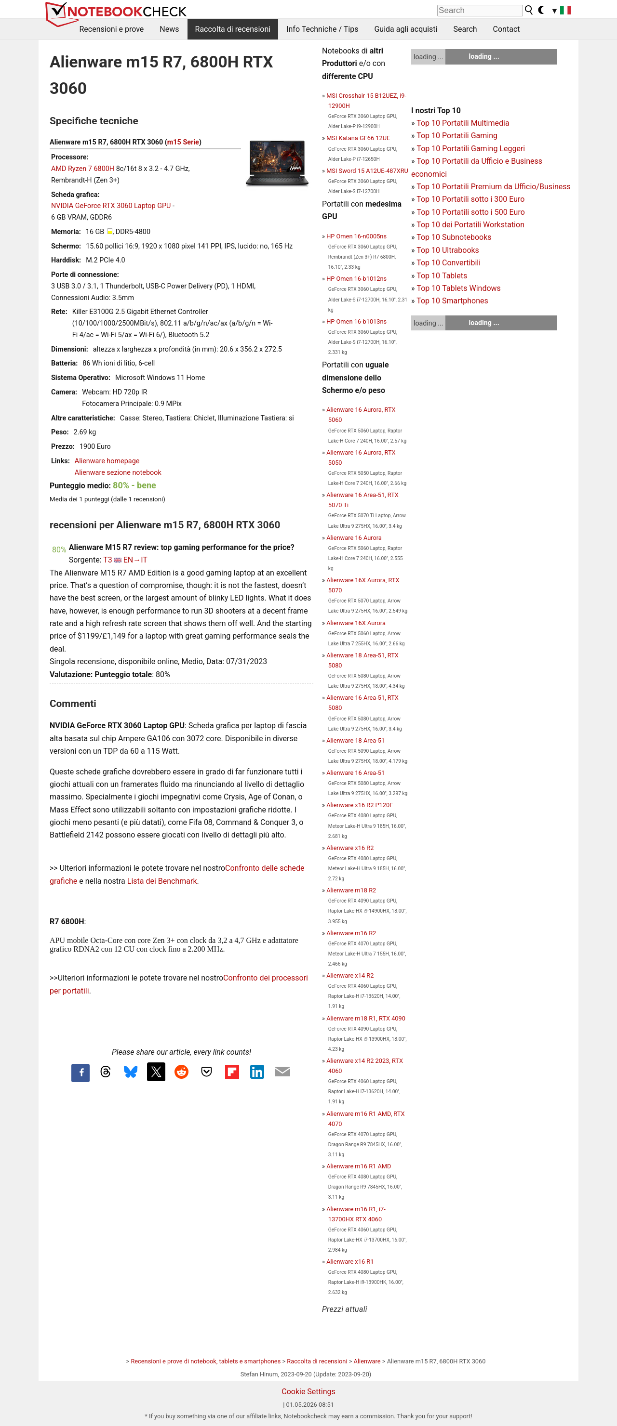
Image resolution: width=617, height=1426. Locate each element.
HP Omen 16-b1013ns (356, 321)
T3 (107, 559)
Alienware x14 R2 (350, 975)
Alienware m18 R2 (351, 890)
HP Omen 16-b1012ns (356, 278)
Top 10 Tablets (441, 275)
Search (465, 29)
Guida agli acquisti (405, 29)
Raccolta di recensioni (233, 29)
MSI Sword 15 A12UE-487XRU (367, 170)
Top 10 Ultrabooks (447, 250)
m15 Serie (183, 142)
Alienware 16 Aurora (354, 537)
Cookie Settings (308, 1391)
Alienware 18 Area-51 (355, 740)
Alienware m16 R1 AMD (358, 1166)
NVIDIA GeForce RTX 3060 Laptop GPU (111, 206)
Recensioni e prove (112, 29)
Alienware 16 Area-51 (355, 772)
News (169, 29)
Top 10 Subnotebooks (453, 237)
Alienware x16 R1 (350, 1261)
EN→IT (135, 559)
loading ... (428, 57)
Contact (506, 29)
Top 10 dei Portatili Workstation (470, 224)
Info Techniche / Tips (322, 29)
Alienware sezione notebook (118, 473)
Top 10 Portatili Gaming (456, 135)
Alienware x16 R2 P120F (359, 805)
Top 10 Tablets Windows (458, 288)
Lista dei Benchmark (162, 881)
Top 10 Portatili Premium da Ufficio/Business (493, 186)
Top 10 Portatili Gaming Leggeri (470, 148)
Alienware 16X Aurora (356, 623)
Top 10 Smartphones (452, 300)
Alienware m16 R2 (351, 933)
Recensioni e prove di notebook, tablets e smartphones (206, 1361)
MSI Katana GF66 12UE (358, 138)
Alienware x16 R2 (350, 847)
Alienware (367, 1361)
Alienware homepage (107, 461)
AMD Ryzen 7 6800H (82, 169)
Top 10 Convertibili (448, 262)
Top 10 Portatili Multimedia (462, 123)
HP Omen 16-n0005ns (356, 236)
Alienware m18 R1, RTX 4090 (365, 1018)
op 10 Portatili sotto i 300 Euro (473, 199)
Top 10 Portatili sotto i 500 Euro (470, 212)
